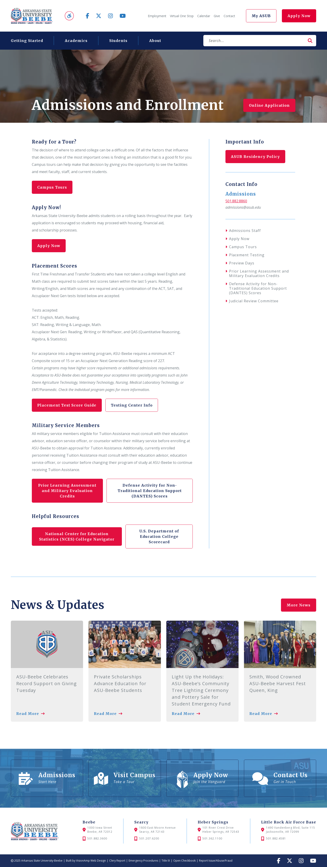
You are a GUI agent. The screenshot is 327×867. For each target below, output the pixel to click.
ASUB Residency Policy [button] (255, 156)
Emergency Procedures (143, 860)
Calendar (203, 16)
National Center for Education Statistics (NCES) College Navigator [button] (76, 536)
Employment (157, 16)
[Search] (253, 40)
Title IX (166, 860)
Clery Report (117, 860)
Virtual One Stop (182, 16)
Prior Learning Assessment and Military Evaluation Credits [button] (67, 490)
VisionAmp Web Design (91, 860)
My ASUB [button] (261, 16)
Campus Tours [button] (52, 187)
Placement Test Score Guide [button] (67, 405)
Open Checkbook (184, 860)
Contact (229, 16)
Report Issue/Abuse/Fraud (215, 860)
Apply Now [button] (299, 16)
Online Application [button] (269, 105)
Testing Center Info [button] (132, 405)
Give (217, 16)
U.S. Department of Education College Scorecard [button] (159, 536)
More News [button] (299, 604)
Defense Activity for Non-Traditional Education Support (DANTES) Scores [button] (150, 490)
